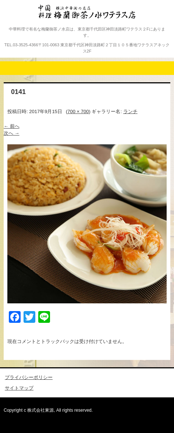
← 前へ (11, 126)
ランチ (130, 111)
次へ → (11, 133)
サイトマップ (19, 388)
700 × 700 (78, 111)
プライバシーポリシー (29, 377)
